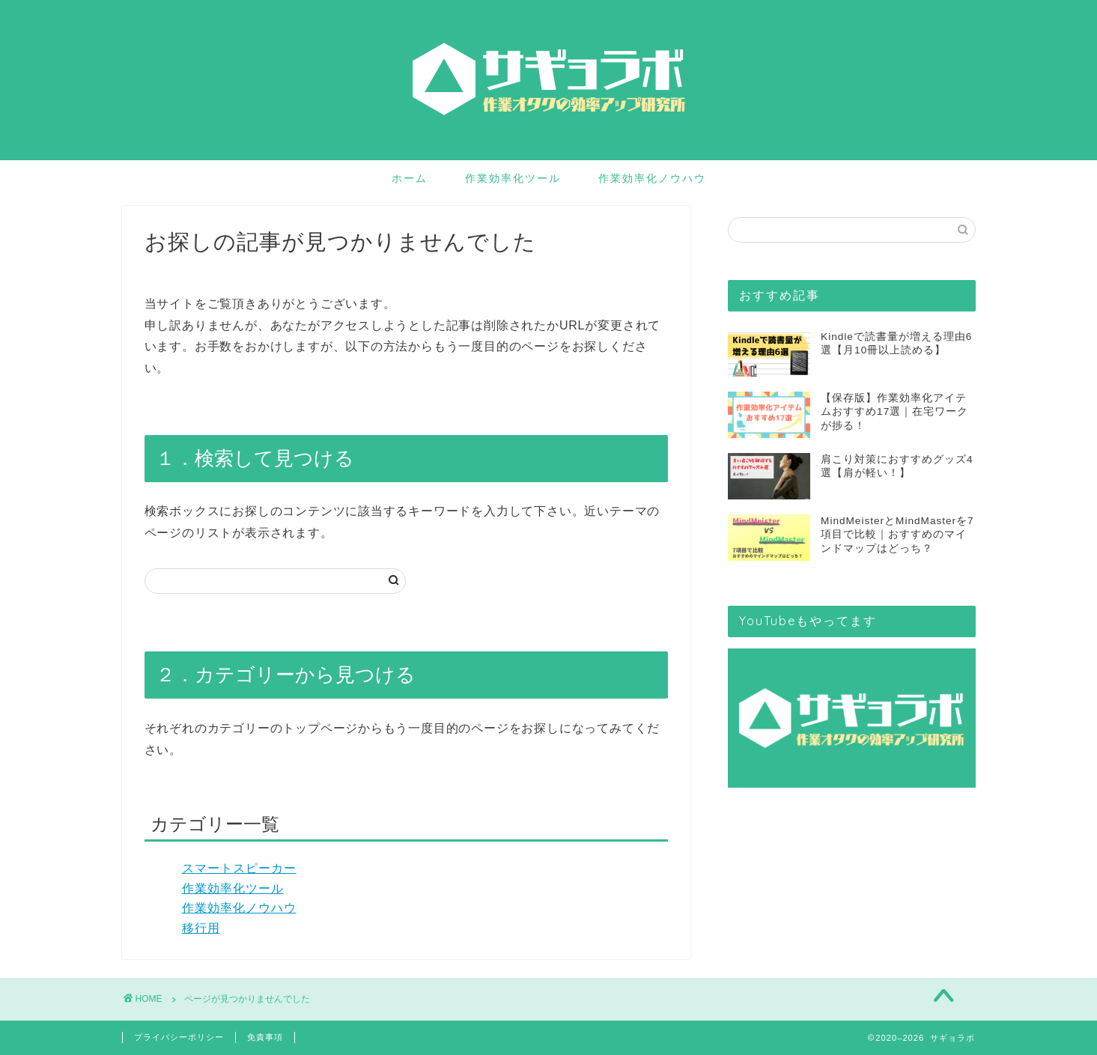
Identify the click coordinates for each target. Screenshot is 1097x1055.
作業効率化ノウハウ (652, 178)
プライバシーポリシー (179, 1037)
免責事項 (265, 1037)
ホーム (410, 178)
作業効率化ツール (513, 178)
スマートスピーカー (239, 868)
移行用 (201, 928)
